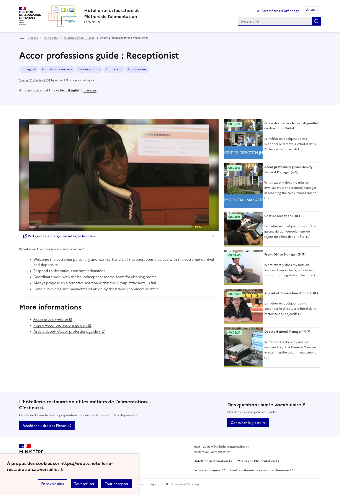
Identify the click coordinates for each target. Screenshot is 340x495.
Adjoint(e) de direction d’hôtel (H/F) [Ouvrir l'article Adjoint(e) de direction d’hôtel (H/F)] (291, 293)
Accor (59, 80)
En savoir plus (52, 483)
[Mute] (206, 226)
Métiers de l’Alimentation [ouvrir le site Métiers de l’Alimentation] (256, 461)
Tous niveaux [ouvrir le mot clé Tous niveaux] (137, 69)
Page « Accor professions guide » (60, 325)
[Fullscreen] (213, 226)
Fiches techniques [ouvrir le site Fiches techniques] (207, 470)
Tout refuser (84, 483)
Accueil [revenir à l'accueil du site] (33, 38)
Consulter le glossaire (248, 422)
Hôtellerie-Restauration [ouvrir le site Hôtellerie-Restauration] (210, 461)
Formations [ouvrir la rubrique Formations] (51, 38)
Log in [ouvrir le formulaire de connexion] (153, 484)
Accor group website (50, 319)
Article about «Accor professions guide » (67, 331)
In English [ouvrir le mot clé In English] (29, 69)
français (89, 90)
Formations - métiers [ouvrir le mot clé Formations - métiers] (57, 69)
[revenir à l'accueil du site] (111, 13)
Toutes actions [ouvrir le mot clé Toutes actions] (89, 69)
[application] (119, 175)
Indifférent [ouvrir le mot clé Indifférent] (114, 69)
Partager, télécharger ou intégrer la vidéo (59, 236)
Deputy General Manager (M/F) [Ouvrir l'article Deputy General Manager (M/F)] (287, 331)
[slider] (115, 226)
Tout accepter (116, 483)
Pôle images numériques (79, 80)
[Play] (119, 175)
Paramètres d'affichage (185, 484)
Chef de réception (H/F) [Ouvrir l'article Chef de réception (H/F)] (282, 216)
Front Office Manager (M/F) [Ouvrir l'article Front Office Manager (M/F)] (285, 254)
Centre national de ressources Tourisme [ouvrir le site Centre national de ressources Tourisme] (259, 470)
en (313, 10)
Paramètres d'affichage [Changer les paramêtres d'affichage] (280, 10)
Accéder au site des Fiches (44, 425)
